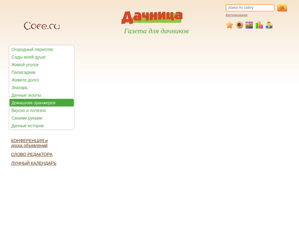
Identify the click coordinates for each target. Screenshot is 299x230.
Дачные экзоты (26, 95)
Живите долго (25, 79)
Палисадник (23, 72)
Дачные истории (27, 125)
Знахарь (19, 87)
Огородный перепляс (32, 49)
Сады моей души (28, 57)
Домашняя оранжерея (33, 102)
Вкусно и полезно (28, 110)
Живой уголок (24, 64)
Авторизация (236, 15)
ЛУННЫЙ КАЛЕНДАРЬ (33, 163)
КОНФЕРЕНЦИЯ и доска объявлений (29, 143)
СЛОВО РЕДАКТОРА (31, 154)
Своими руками (26, 118)
